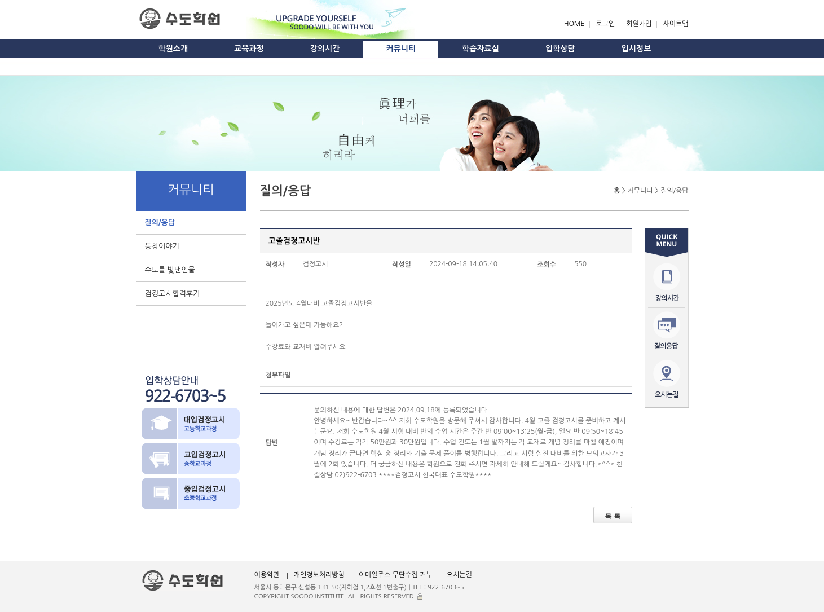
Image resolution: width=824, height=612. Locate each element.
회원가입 (638, 23)
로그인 (605, 23)
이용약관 (267, 574)
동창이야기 (162, 246)
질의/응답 (160, 222)
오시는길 (459, 574)
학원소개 (173, 48)
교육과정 (249, 48)
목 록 (612, 516)
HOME (574, 23)
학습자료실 (480, 48)
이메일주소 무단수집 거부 (396, 574)
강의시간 (325, 48)
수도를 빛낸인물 (170, 270)
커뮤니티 (401, 48)
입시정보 (636, 48)
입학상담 (560, 48)
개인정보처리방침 (319, 574)
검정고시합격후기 (172, 293)
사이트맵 (675, 23)
